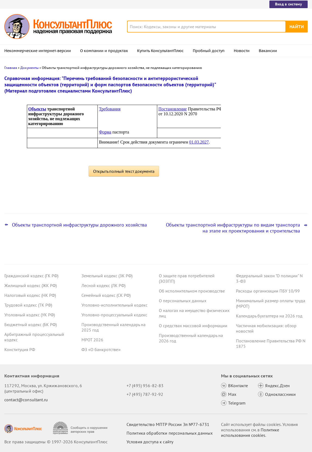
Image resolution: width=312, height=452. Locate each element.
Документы (29, 68)
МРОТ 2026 (92, 339)
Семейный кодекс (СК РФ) (106, 295)
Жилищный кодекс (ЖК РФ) (30, 285)
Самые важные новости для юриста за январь (267, 103)
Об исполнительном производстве (192, 291)
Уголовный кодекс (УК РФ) (29, 314)
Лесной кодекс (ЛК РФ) (103, 285)
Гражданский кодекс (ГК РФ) (31, 275)
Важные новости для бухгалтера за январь (264, 181)
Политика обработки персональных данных (170, 433)
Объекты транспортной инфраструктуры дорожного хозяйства (79, 225)
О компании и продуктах (104, 50)
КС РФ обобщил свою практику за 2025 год (267, 157)
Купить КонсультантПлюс (160, 50)
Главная (10, 68)
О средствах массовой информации (193, 325)
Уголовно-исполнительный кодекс (114, 305)
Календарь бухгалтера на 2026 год (269, 316)
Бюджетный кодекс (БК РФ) (30, 324)
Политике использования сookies (250, 432)
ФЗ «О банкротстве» (101, 349)
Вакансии (268, 50)
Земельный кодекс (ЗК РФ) (107, 275)
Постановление (172, 109)
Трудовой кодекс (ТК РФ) (28, 305)
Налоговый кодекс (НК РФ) (30, 295)
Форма (105, 132)
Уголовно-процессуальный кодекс (114, 314)
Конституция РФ (19, 349)
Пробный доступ (209, 50)
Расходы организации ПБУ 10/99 (268, 291)
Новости (242, 50)
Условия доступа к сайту (150, 441)
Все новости (243, 196)
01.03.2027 (199, 142)
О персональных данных (182, 300)
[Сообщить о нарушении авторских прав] (81, 428)
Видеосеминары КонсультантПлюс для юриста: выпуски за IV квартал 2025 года (267, 130)
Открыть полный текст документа (124, 171)
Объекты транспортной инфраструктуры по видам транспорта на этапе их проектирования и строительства (233, 228)
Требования (109, 109)
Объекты (37, 109)
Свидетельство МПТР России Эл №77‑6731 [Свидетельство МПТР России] (168, 424)
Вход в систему (288, 4)
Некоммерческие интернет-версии (37, 50)
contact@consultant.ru (26, 399)
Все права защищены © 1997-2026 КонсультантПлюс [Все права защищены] (56, 441)
